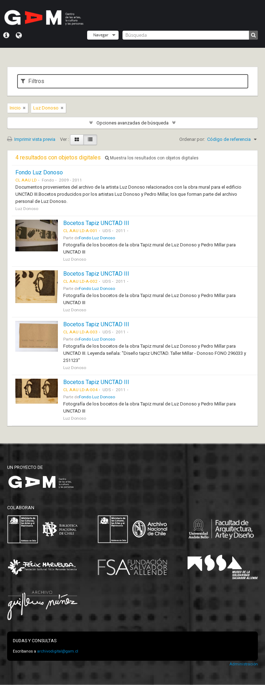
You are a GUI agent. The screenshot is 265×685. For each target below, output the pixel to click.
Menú (6, 35)
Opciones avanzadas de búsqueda (132, 123)
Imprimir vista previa (31, 139)
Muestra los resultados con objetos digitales (152, 157)
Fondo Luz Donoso (39, 172)
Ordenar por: (192, 139)
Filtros (32, 81)
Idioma (18, 35)
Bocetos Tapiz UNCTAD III (96, 223)
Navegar (100, 34)
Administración (243, 664)
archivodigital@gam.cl (57, 651)
